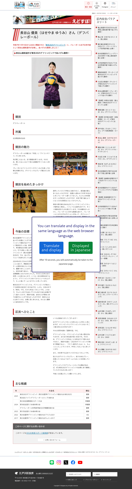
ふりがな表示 (96, 6)
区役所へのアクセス (75, 474)
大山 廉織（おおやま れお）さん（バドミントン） (107, 350)
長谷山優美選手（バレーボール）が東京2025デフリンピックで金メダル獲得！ (108, 93)
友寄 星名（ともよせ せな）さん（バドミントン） (107, 329)
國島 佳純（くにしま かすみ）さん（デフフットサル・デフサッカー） (108, 149)
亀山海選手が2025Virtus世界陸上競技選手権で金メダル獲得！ (108, 30)
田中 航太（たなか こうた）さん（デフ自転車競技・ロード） (108, 131)
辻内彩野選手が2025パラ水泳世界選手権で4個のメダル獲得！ (107, 65)
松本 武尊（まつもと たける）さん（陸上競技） (107, 233)
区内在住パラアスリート (106, 20)
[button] (105, 5)
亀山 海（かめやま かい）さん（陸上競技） (107, 38)
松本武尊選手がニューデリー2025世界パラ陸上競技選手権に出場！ (108, 56)
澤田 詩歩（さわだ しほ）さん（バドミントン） (107, 343)
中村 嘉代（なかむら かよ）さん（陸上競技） (107, 286)
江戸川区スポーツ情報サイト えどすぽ (43, 452)
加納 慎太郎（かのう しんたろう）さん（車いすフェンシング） (108, 304)
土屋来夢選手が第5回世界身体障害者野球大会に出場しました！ (108, 218)
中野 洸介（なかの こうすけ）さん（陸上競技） (107, 279)
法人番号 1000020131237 (44, 473)
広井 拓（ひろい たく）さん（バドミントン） (107, 272)
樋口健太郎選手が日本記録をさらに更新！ (108, 226)
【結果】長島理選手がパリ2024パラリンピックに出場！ (107, 199)
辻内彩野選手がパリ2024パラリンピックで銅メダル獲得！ (107, 209)
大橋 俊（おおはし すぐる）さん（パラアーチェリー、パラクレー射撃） (108, 256)
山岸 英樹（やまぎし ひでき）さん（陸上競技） (107, 312)
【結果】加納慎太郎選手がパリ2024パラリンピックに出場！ (108, 180)
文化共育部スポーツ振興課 (37, 433)
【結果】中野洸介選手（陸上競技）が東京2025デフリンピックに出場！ (108, 103)
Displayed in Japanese (81, 248)
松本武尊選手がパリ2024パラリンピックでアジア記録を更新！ (108, 190)
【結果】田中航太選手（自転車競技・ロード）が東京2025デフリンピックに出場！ (108, 120)
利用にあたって (72, 479)
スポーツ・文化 (27, 452)
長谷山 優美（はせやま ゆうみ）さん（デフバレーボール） (107, 140)
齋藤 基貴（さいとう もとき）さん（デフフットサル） (108, 111)
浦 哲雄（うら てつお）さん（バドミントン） (107, 241)
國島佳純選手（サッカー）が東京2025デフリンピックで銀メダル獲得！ (108, 74)
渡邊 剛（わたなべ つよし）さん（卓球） (107, 264)
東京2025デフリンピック (55, 45)
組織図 (98, 474)
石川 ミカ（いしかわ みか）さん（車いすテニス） (107, 248)
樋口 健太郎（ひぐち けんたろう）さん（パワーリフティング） (108, 294)
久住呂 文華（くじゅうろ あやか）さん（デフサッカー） (108, 158)
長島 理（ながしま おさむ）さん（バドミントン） (107, 165)
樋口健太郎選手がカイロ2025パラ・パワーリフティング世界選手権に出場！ (107, 46)
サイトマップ (107, 479)
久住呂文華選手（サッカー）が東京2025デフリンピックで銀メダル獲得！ (108, 84)
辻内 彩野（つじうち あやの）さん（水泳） (107, 336)
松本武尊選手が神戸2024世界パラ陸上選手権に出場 (107, 172)
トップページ (18, 452)
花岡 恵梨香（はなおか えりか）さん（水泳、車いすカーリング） (108, 320)
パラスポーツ (58, 452)
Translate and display (51, 248)
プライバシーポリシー (92, 479)
